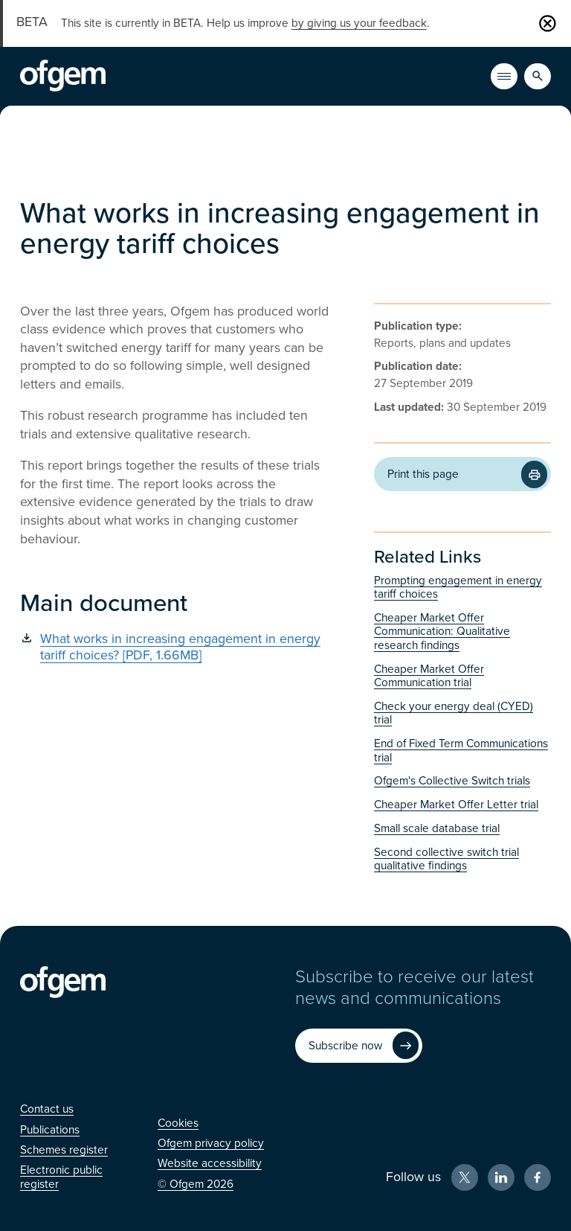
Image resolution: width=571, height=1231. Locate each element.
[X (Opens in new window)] (464, 1177)
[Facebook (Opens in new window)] (537, 1177)
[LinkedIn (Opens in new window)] (501, 1177)
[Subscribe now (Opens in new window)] (358, 1046)
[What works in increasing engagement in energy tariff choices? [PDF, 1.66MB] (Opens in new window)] (174, 647)
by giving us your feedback (359, 23)
